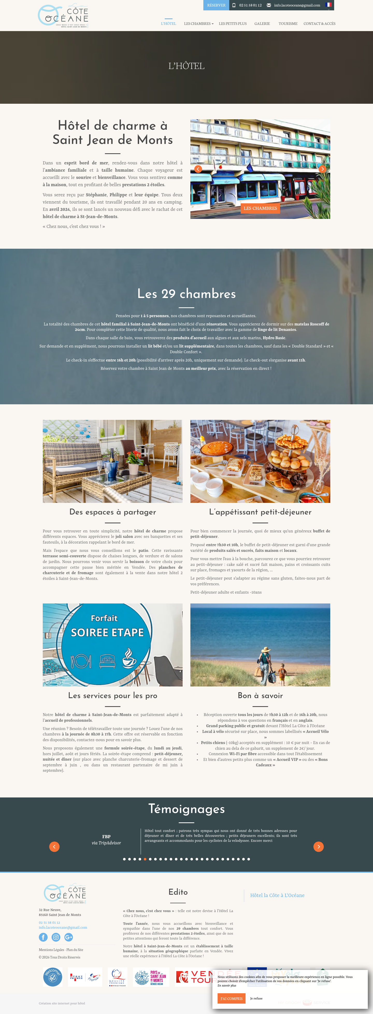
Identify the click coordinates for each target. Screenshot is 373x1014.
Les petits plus (233, 23)
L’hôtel (168, 23)
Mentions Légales (51, 949)
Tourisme (288, 23)
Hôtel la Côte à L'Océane (277, 896)
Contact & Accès (319, 23)
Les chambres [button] (199, 23)
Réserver (216, 5)
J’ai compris (231, 998)
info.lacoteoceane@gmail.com (297, 5)
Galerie (262, 23)
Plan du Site (74, 949)
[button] (328, 5)
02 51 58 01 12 (250, 5)
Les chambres (260, 208)
